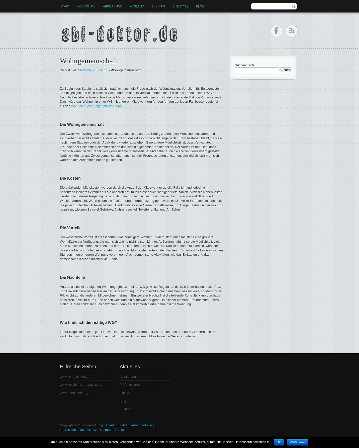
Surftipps (120, 430)
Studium (101, 70)
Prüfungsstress (130, 384)
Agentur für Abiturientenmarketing (129, 425)
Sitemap (106, 430)
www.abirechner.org (74, 393)
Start (65, 6)
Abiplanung (112, 6)
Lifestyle (181, 6)
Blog (200, 6)
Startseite (85, 70)
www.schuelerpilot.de (75, 376)
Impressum (68, 430)
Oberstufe (86, 6)
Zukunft (159, 6)
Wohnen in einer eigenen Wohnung (96, 106)
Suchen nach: (245, 65)
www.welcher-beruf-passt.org (81, 384)
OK (279, 442)
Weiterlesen (298, 442)
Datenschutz (88, 430)
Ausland (137, 6)
